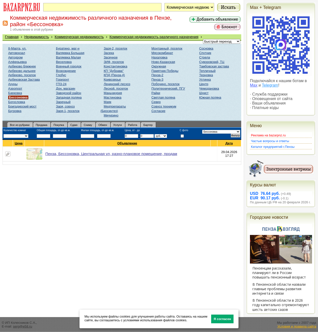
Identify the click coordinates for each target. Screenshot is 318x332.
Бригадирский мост (22, 106)
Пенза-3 (157, 79)
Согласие (158, 111)
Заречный (63, 102)
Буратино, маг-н (68, 48)
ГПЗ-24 (61, 84)
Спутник (205, 53)
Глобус (61, 75)
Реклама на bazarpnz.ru (268, 135)
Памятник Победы (165, 71)
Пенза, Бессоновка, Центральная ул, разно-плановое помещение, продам (111, 154)
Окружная (159, 66)
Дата (229, 143)
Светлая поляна (163, 97)
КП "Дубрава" (113, 71)
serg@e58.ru (22, 326)
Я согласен (222, 319)
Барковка (15, 93)
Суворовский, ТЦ (211, 62)
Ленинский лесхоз (117, 84)
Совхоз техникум (164, 106)
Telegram (270, 85)
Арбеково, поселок (22, 75)
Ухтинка (205, 79)
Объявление (127, 143)
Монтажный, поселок (167, 48)
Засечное (111, 57)
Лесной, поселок (116, 88)
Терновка (206, 75)
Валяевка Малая (68, 57)
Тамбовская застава (214, 66)
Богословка (16, 102)
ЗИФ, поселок (114, 62)
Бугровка (14, 111)
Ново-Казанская (163, 62)
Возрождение (66, 71)
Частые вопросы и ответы (270, 141)
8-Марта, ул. (17, 48)
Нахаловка (159, 57)
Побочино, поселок (166, 84)
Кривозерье (112, 79)
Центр (203, 84)
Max (253, 85)
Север (156, 102)
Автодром (15, 57)
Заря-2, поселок (115, 48)
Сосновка (206, 48)
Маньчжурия (113, 93)
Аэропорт (15, 88)
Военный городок (68, 66)
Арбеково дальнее (22, 71)
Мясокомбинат (162, 53)
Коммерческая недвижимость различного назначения (154, 37)
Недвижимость (36, 37)
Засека (109, 53)
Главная (12, 37)
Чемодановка (209, 88)
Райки (156, 93)
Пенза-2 (157, 75)
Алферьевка (17, 62)
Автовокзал (16, 53)
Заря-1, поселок (68, 111)
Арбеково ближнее (22, 66)
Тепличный (207, 71)
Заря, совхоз (65, 106)
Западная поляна (68, 97)
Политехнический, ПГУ (168, 88)
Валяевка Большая (70, 53)
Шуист (204, 93)
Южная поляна (210, 97)
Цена (19, 143)
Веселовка (64, 62)
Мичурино (111, 115)
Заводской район (68, 93)
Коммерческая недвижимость (79, 37)
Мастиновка (112, 97)
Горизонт (62, 79)
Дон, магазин (65, 88)
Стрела (204, 57)
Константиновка (115, 66)
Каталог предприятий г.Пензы (272, 147)
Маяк (107, 102)
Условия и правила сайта (296, 326)
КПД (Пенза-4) (114, 75)
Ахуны (13, 84)
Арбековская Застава (24, 79)
